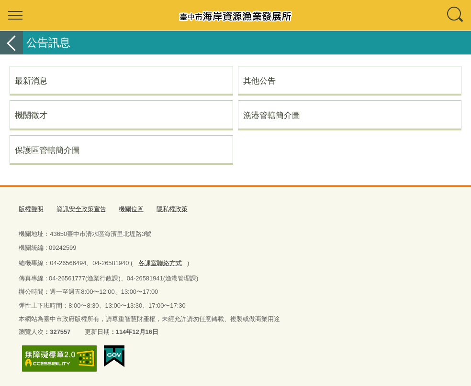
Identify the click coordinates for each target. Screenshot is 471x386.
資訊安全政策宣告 (81, 209)
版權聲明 (31, 209)
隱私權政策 (172, 209)
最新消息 (31, 80)
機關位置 (131, 209)
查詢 (455, 15)
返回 (11, 42)
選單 (15, 15)
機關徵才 (31, 115)
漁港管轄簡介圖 (271, 115)
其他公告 (259, 80)
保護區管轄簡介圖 (47, 150)
